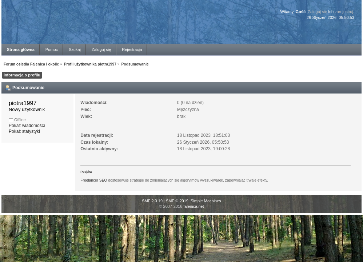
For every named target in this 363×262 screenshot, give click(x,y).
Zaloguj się (317, 11)
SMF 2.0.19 (152, 201)
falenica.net (193, 206)
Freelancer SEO (93, 180)
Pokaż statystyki (24, 131)
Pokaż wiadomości (27, 125)
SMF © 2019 (177, 201)
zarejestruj (344, 11)
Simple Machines (206, 201)
